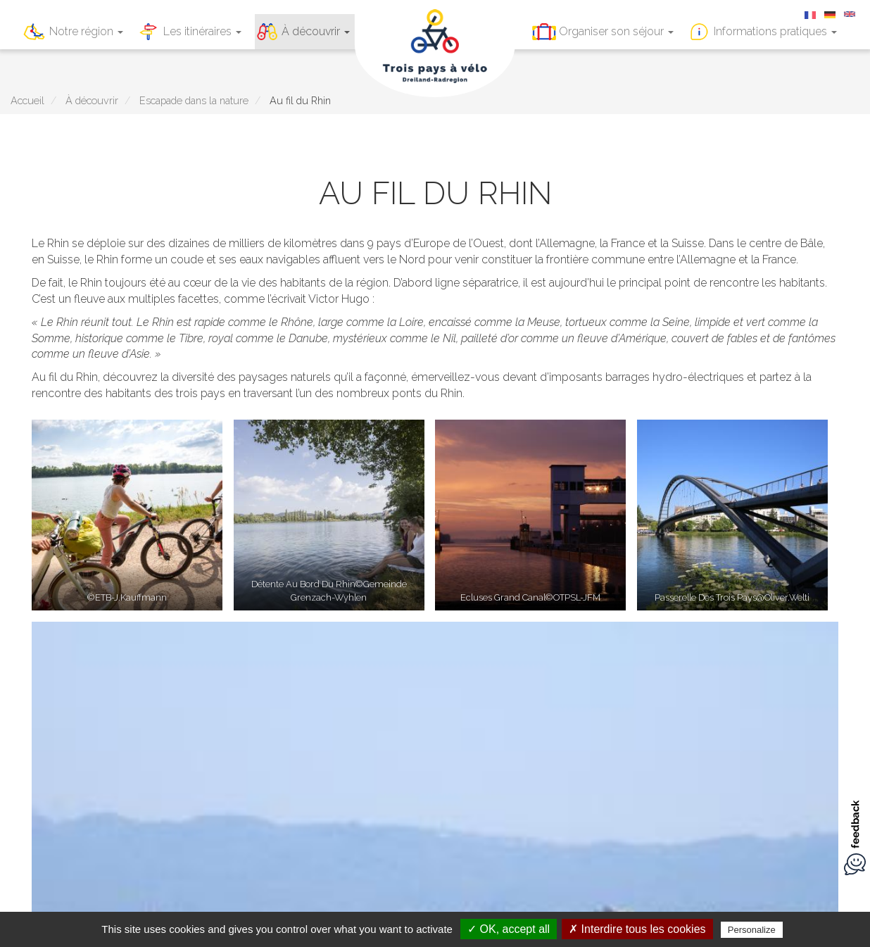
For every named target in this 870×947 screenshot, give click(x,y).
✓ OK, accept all (508, 929)
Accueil (27, 100)
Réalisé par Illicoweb (577, 818)
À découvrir (316, 31)
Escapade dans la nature (193, 100)
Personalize (752, 929)
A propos (486, 818)
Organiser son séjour (616, 31)
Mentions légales (279, 818)
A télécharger (367, 818)
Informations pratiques (775, 31)
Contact (432, 818)
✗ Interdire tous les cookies (637, 929)
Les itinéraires (202, 31)
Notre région (86, 31)
